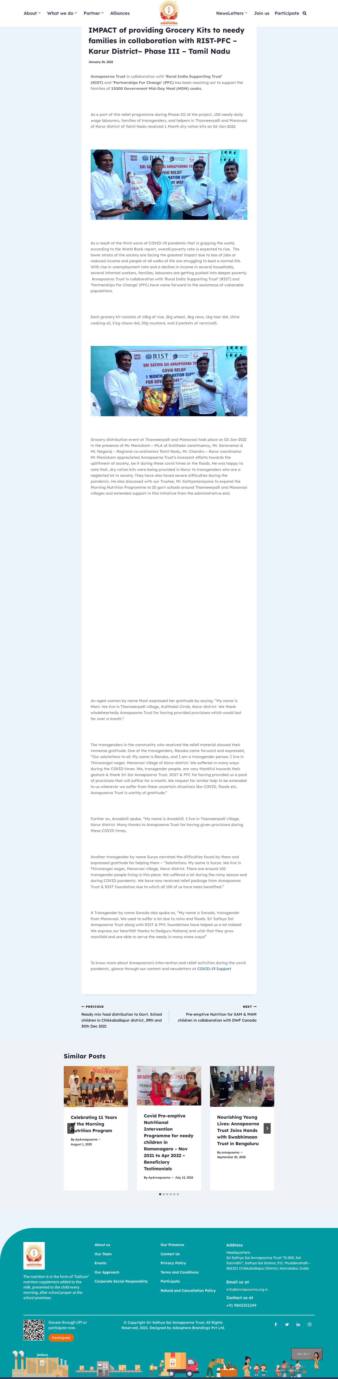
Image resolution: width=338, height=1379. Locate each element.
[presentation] (96, 1086)
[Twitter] (287, 1325)
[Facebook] (276, 1325)
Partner (94, 13)
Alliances (120, 13)
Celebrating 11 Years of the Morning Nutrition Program (94, 1124)
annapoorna (230, 1152)
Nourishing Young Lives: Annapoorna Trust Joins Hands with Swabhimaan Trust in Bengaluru (238, 1130)
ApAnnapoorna (86, 1139)
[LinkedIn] (298, 1325)
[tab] (160, 1194)
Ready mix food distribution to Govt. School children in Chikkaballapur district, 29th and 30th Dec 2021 (123, 1015)
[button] (304, 13)
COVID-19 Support (214, 968)
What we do (62, 13)
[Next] (267, 1128)
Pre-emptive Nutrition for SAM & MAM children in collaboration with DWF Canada (215, 1012)
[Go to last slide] (70, 1128)
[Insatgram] (310, 1325)
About (32, 13)
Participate (287, 13)
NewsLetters (231, 13)
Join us (261, 13)
